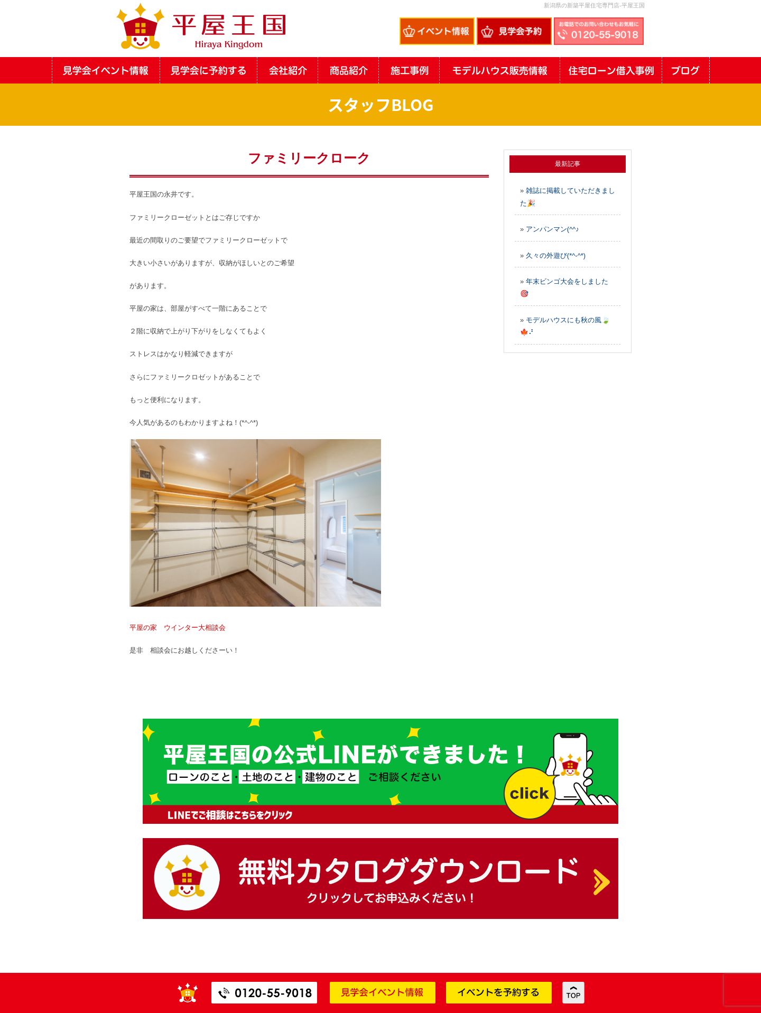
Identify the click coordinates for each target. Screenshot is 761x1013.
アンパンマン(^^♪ (552, 229)
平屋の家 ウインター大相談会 (177, 627)
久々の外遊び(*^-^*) (556, 255)
